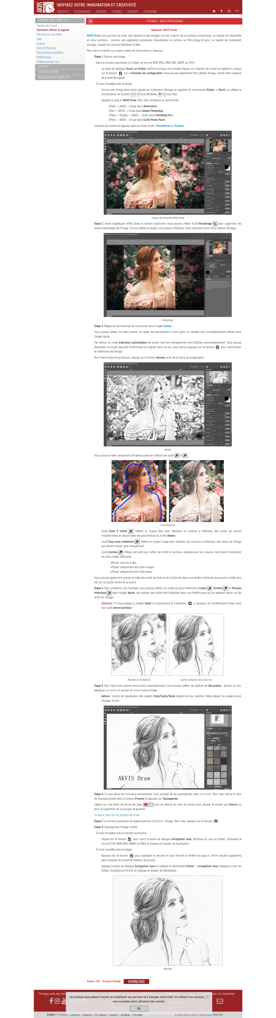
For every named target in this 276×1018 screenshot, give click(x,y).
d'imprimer (157, 821)
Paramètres (163, 126)
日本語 (125, 1015)
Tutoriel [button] (116, 12)
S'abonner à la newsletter (220, 998)
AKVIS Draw (94, 36)
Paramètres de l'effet (49, 34)
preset (207, 794)
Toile (39, 39)
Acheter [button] (101, 12)
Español (87, 1015)
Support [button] (133, 12)
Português (101, 1015)
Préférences (44, 57)
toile (238, 686)
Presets (179, 126)
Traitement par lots (48, 62)
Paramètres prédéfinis (50, 53)
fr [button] (237, 11)
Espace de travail (47, 25)
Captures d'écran (48, 72)
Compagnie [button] (150, 12)
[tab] (60, 20)
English (51, 1015)
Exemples (43, 66)
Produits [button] (63, 12)
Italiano (113, 1015)
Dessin (168, 326)
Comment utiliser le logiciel (53, 30)
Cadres (41, 44)
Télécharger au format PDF (54, 77)
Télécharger (82, 12)
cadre (113, 690)
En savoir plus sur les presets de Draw (116, 815)
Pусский (137, 1015)
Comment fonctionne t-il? (53, 20)
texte (137, 690)
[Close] (207, 997)
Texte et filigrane (46, 48)
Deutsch (75, 1015)
